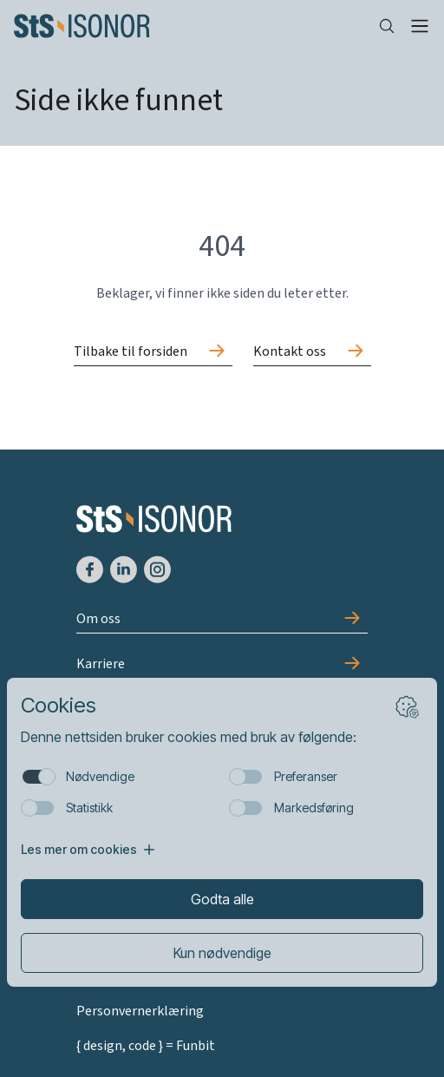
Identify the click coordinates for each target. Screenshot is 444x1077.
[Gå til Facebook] (89, 569)
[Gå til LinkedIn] (123, 569)
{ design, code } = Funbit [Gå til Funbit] (145, 1045)
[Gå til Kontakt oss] (312, 352)
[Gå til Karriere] (222, 665)
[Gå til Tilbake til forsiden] (153, 352)
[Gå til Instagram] (157, 569)
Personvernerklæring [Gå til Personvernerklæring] (140, 1011)
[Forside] (182, 26)
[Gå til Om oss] (222, 620)
